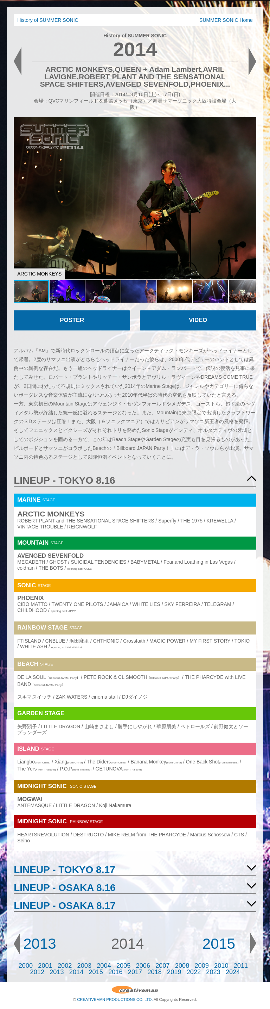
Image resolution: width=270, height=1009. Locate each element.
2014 (76, 972)
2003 (84, 965)
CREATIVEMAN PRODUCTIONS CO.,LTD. (115, 999)
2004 (104, 965)
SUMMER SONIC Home (226, 20)
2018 (154, 972)
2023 (213, 972)
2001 (45, 965)
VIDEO (198, 320)
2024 (233, 972)
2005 (123, 965)
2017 (135, 972)
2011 (241, 965)
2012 (37, 972)
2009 (201, 965)
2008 (182, 965)
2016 (115, 972)
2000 (26, 965)
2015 (218, 943)
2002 (65, 965)
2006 (143, 965)
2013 (39, 943)
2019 (174, 972)
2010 (221, 965)
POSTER (72, 320)
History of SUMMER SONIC (47, 20)
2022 (194, 972)
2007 (162, 965)
